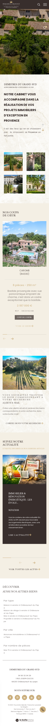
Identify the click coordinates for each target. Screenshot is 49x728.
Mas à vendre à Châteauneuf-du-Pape (21, 616)
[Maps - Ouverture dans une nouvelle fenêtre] (38, 697)
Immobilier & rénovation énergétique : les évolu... (20, 498)
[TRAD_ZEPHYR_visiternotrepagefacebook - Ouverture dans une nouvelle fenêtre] (10, 697)
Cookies (30, 714)
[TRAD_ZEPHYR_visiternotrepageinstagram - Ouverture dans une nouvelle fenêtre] (17, 697)
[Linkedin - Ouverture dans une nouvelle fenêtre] (24, 697)
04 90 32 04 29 (24, 675)
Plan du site (30, 709)
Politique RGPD (21, 714)
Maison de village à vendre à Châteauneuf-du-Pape (21, 611)
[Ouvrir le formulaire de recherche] (38, 4)
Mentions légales (16, 711)
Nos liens (34, 711)
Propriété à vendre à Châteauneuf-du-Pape (21, 620)
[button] (12, 339)
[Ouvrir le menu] (45, 4)
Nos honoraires (19, 709)
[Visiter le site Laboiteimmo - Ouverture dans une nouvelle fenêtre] (24, 718)
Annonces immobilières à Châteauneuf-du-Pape (21, 635)
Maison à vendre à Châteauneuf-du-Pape (21, 606)
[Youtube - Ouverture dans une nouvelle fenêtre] (31, 697)
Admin (26, 711)
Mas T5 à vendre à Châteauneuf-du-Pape (21, 651)
